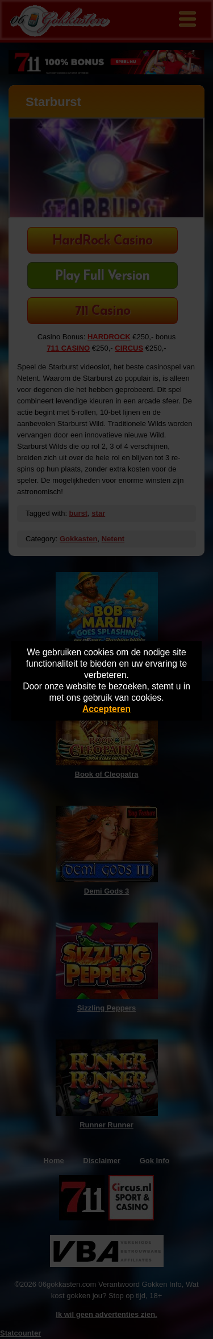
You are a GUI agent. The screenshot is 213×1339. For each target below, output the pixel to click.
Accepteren (106, 709)
